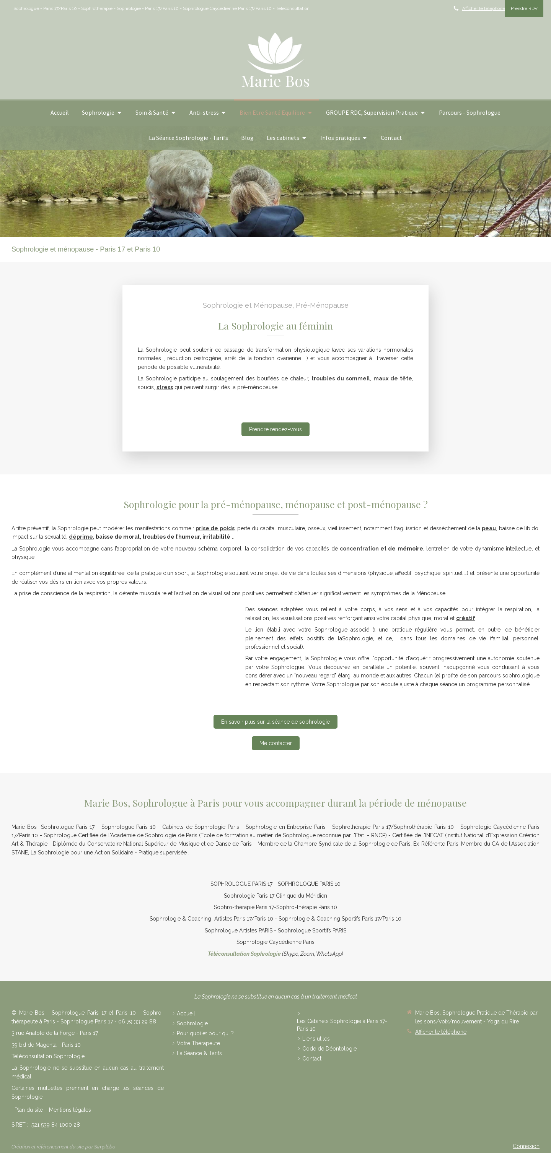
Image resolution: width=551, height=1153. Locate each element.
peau (489, 528)
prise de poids (215, 528)
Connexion (526, 1146)
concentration (359, 549)
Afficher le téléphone (483, 8)
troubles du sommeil (340, 378)
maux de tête (392, 378)
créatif (465, 618)
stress (164, 387)
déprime (81, 537)
